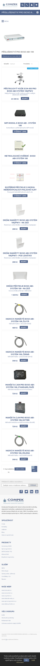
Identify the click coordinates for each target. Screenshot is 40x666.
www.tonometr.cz (7, 606)
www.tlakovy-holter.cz (8, 617)
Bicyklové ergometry (8, 570)
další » (34, 484)
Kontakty (4, 540)
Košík (3, 628)
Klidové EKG (5, 567)
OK (26, 660)
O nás (3, 537)
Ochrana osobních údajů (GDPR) (11, 636)
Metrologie (5, 584)
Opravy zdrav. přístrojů (8, 587)
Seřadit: (6, 63)
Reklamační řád (6, 634)
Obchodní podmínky (8, 631)
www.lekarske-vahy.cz (8, 611)
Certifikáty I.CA (6, 589)
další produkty (20, 482)
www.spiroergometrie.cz (9, 614)
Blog (3, 545)
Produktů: (26, 63)
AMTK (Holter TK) (7, 565)
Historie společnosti (7, 548)
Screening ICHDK (7, 559)
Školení (4, 592)
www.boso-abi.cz (6, 603)
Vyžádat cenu (20, 134)
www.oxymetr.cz (6, 609)
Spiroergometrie (7, 562)
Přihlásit (33, 499)
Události (4, 543)
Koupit (25, 100)
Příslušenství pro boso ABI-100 (11, 56)
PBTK (3, 581)
